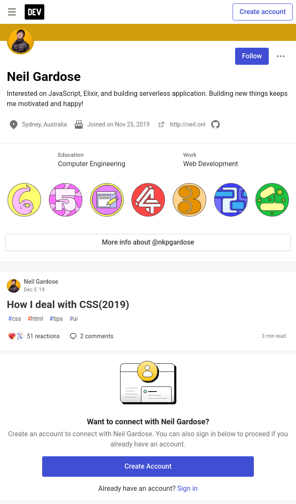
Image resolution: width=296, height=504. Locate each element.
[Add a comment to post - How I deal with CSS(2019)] (34, 336)
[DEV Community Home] (34, 11)
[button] (24, 200)
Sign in (187, 488)
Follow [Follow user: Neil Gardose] (252, 56)
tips (56, 318)
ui (73, 318)
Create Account (148, 466)
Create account (262, 12)
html (35, 318)
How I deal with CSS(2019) (68, 305)
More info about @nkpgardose (148, 242)
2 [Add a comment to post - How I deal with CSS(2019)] (90, 336)
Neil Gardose (41, 281)
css (14, 318)
